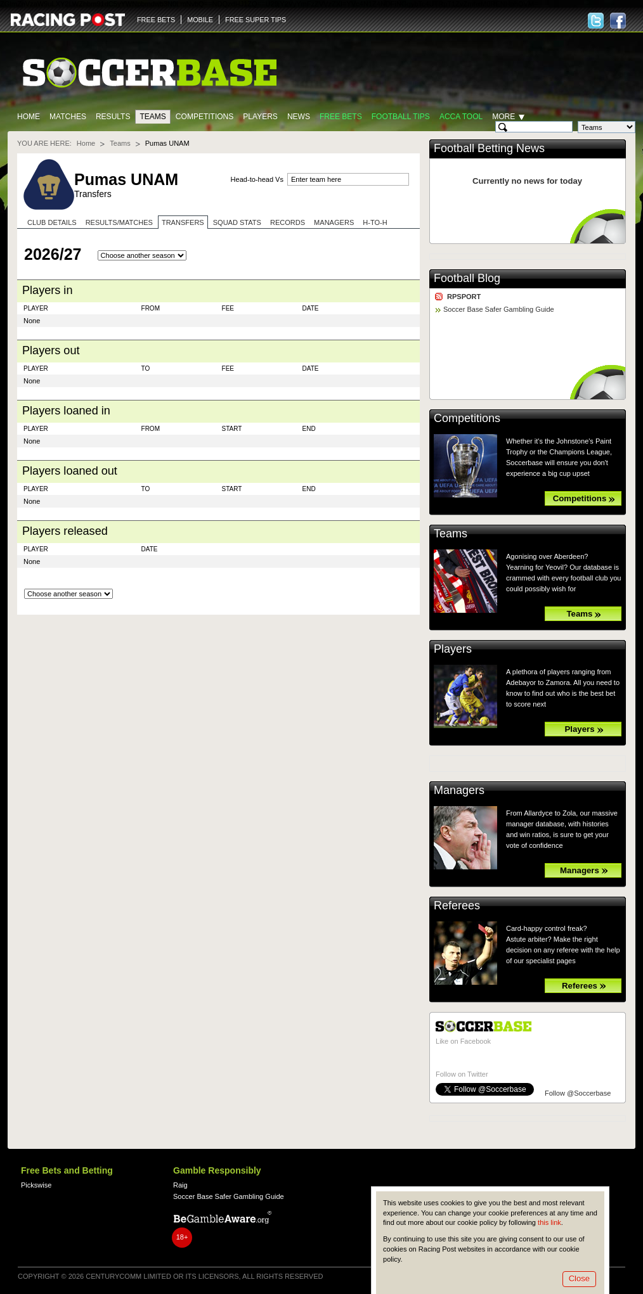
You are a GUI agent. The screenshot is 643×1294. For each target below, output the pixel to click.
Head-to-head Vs (257, 179)
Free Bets (341, 116)
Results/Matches (119, 222)
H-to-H (375, 222)
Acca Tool (461, 116)
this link (549, 1222)
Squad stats (237, 222)
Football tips (401, 116)
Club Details (52, 222)
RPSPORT (464, 296)
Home (28, 116)
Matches (67, 116)
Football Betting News (489, 148)
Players (260, 116)
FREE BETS (156, 19)
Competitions (204, 116)
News (298, 116)
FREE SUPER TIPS (255, 19)
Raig (180, 1185)
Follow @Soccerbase (578, 1093)
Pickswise (36, 1185)
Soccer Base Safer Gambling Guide (498, 309)
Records (287, 222)
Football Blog (467, 278)
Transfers (183, 222)
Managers (334, 222)
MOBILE (200, 19)
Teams (153, 116)
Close (579, 1278)
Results (113, 116)
